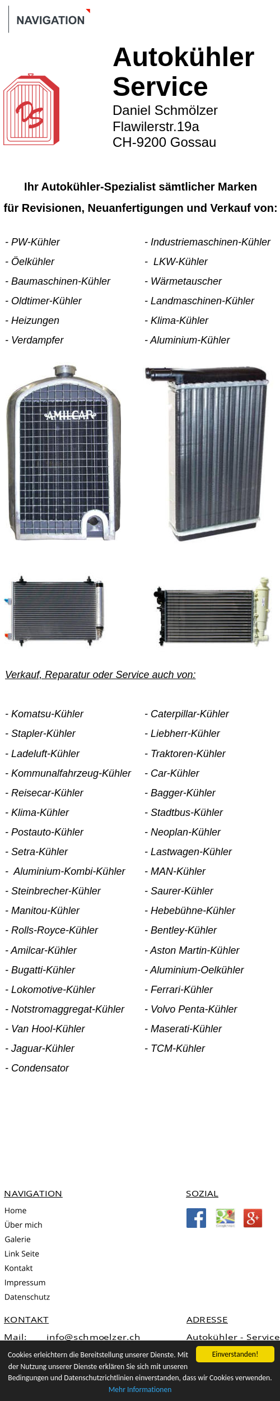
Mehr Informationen (140, 1389)
